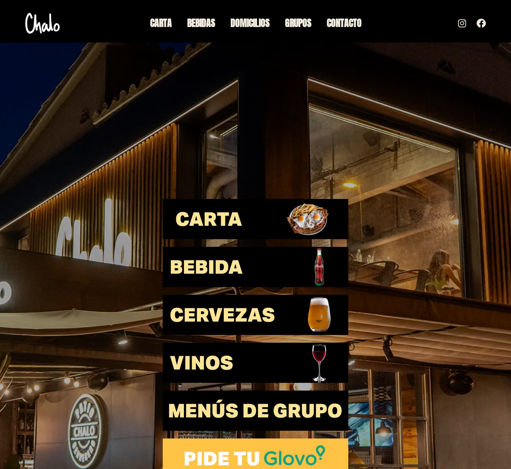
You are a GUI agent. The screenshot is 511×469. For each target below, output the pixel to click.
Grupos (298, 23)
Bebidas (201, 23)
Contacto (344, 23)
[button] (255, 219)
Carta (161, 23)
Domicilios (249, 23)
